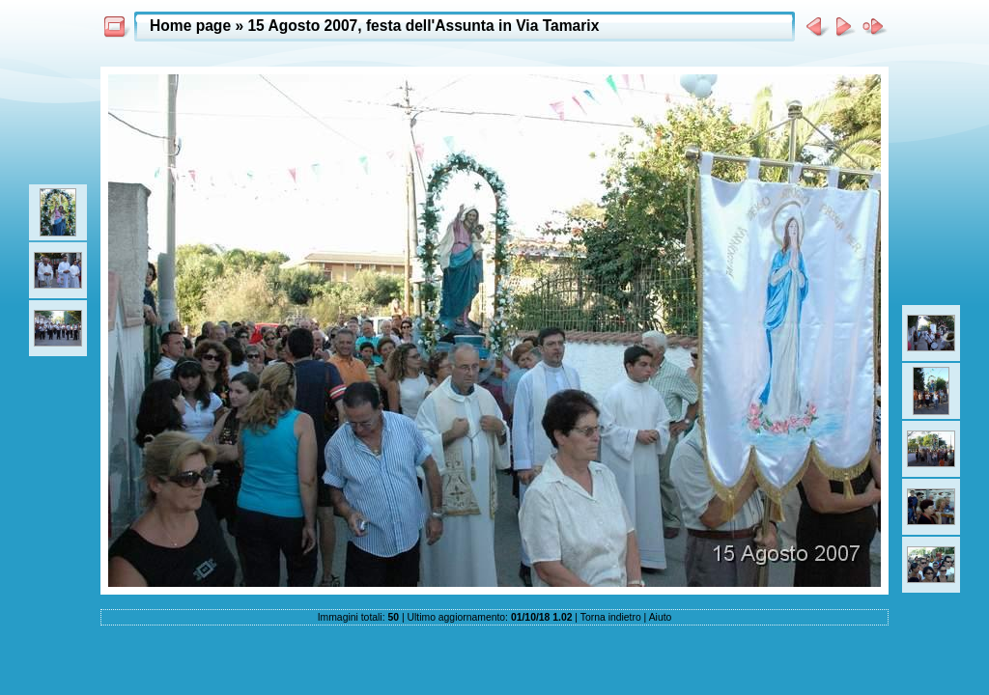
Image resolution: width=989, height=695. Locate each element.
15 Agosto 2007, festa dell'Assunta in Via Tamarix (423, 25)
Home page (190, 25)
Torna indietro (610, 617)
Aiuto (660, 617)
